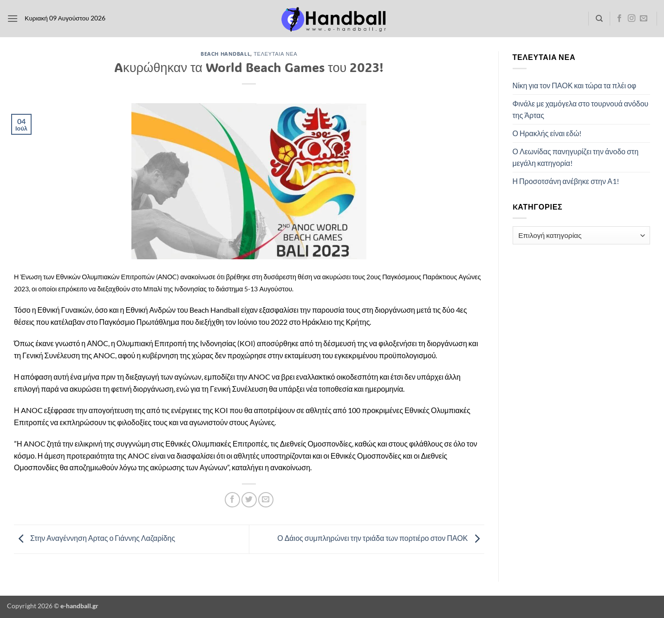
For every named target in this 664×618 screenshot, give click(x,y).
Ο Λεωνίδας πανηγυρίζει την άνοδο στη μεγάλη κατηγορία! (576, 157)
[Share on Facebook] (232, 499)
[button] (12, 18)
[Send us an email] (643, 18)
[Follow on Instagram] (631, 18)
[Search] (599, 18)
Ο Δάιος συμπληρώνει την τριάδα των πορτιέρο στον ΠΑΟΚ (380, 537)
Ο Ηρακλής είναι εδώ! (547, 133)
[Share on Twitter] (249, 499)
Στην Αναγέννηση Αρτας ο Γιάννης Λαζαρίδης (94, 537)
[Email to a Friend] (265, 499)
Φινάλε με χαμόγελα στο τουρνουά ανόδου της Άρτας (581, 109)
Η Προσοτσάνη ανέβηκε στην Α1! (566, 181)
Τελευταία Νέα (275, 53)
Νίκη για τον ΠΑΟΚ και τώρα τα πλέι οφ (575, 85)
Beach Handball (225, 53)
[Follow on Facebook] (619, 18)
